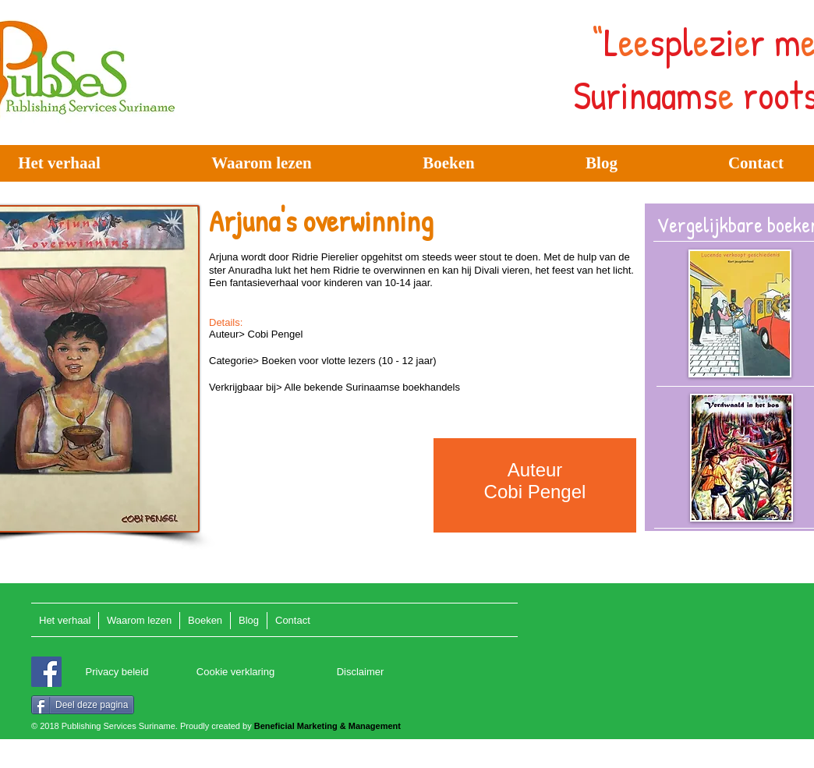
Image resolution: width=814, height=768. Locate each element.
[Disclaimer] (360, 672)
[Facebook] (46, 672)
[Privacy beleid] (117, 672)
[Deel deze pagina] (82, 704)
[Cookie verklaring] (235, 672)
